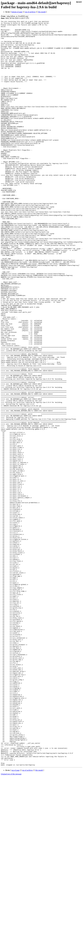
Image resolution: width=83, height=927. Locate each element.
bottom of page (17, 12)
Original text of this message (11, 923)
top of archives (30, 12)
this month (42, 12)
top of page (16, 919)
